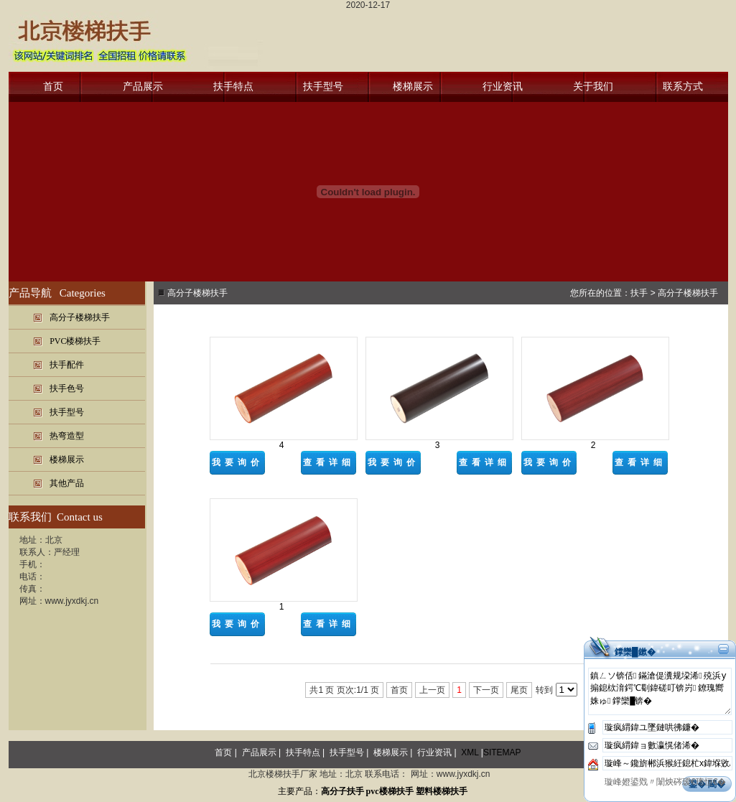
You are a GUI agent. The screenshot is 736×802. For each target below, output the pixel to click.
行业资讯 (503, 86)
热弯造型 (67, 436)
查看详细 (329, 462)
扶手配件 (67, 365)
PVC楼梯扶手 (75, 341)
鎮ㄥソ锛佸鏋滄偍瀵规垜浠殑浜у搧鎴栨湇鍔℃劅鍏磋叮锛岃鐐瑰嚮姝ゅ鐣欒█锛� (660, 691)
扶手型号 (323, 86)
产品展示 (143, 86)
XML (469, 752)
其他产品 (67, 483)
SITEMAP (502, 752)
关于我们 (593, 86)
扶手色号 (67, 388)
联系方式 (683, 86)
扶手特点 (233, 86)
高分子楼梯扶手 (80, 317)
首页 (53, 86)
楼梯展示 (413, 86)
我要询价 (238, 462)
